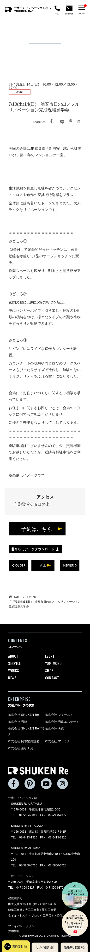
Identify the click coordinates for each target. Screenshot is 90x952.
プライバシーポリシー (22, 926)
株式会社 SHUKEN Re (23, 714)
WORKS (13, 670)
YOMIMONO (53, 663)
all (43, 565)
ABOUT (13, 656)
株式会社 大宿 (54, 728)
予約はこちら (37, 529)
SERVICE (14, 663)
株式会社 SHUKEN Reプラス (26, 731)
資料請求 (15, 946)
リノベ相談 (45, 947)
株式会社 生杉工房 (20, 748)
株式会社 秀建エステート (62, 721)
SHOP (49, 670)
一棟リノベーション (21, 876)
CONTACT (52, 677)
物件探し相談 (74, 947)
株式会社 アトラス (57, 741)
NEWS (12, 677)
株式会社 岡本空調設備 (23, 741)
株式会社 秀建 (17, 721)
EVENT (50, 656)
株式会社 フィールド (59, 714)
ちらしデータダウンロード (35, 549)
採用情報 (14, 931)
